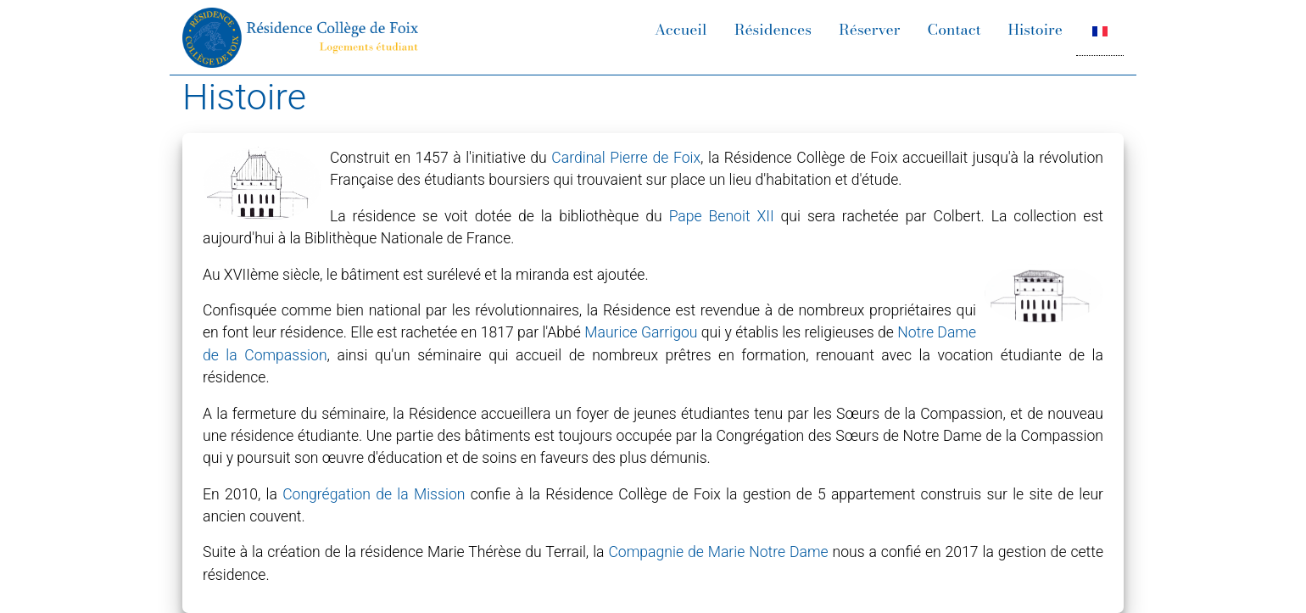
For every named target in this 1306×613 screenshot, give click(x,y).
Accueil (681, 29)
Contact (954, 29)
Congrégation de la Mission (373, 494)
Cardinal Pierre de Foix (625, 157)
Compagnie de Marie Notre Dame (718, 551)
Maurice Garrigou (640, 332)
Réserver (870, 29)
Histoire (1035, 29)
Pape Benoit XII (721, 216)
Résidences (773, 29)
